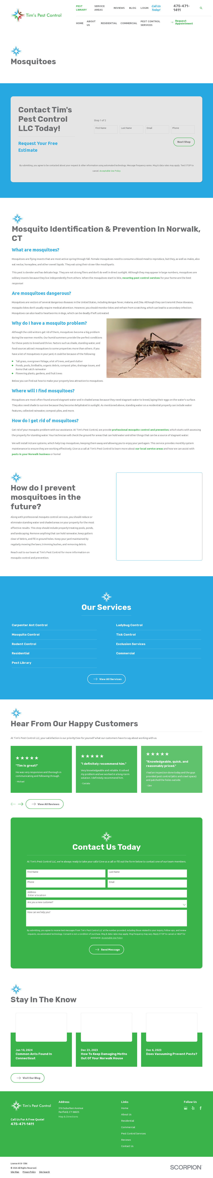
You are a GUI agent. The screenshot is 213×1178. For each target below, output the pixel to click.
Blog (132, 7)
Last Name (126, 128)
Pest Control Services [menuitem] (150, 23)
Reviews (119, 7)
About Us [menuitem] (91, 23)
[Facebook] (200, 1108)
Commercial (128, 1127)
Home (124, 1108)
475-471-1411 (181, 8)
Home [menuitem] (79, 23)
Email (149, 128)
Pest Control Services (133, 1133)
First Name (101, 128)
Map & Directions (68, 1116)
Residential (127, 1120)
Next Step (184, 141)
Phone (175, 128)
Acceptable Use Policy (110, 171)
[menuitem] (15, 1172)
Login (144, 7)
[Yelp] (193, 1108)
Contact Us (127, 1146)
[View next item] (20, 804)
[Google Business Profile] (185, 1108)
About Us (126, 1114)
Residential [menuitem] (109, 23)
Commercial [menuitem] (128, 23)
